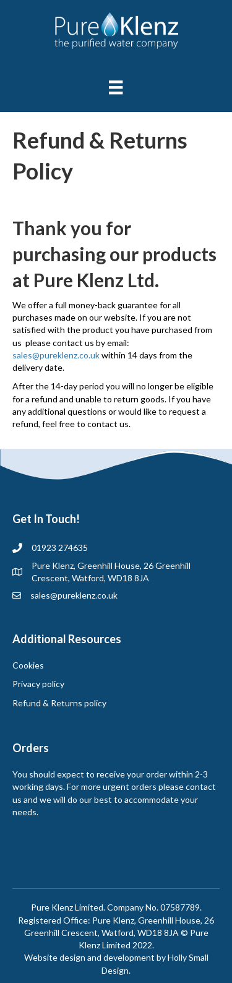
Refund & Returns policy (59, 703)
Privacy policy (38, 683)
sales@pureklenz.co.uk (56, 355)
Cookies (28, 665)
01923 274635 (60, 547)
